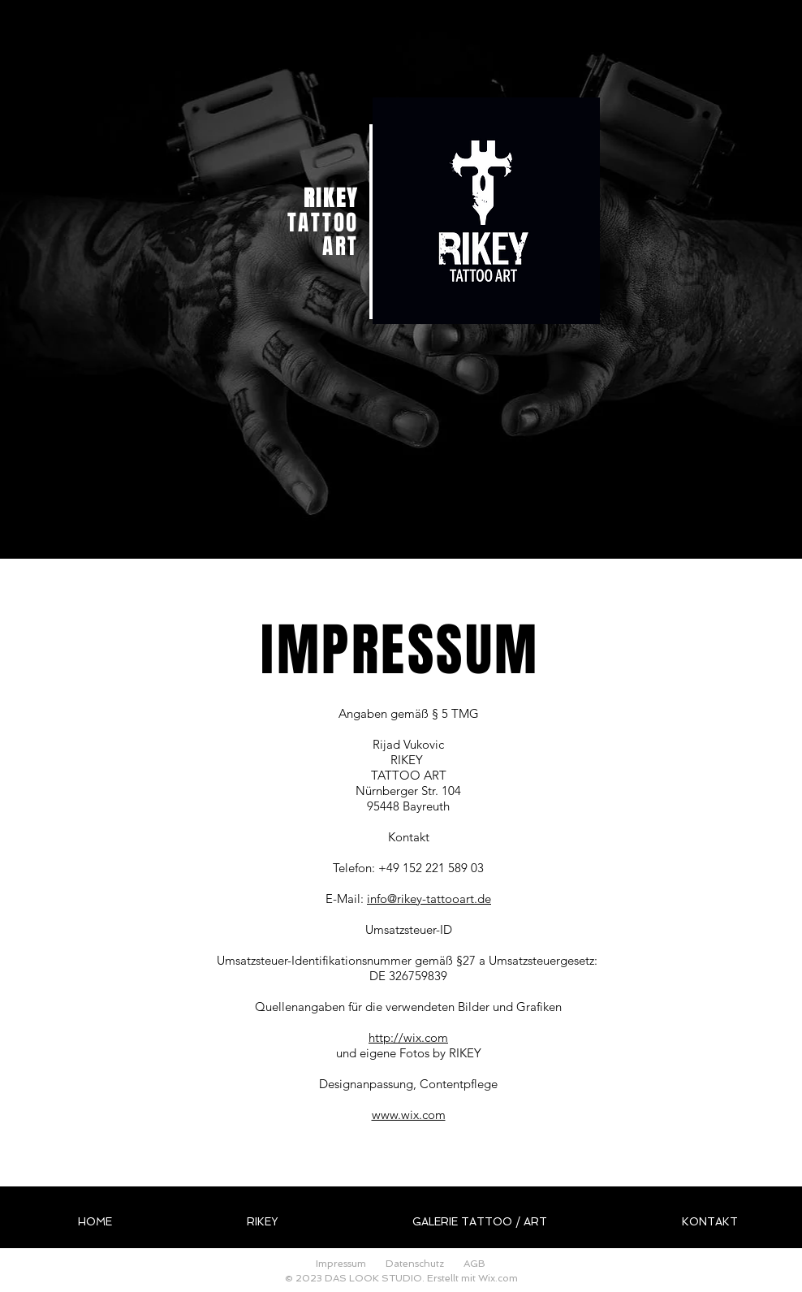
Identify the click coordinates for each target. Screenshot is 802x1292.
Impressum (341, 1263)
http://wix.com (408, 1037)
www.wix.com (409, 1114)
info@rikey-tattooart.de (429, 898)
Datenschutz (415, 1263)
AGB (474, 1263)
